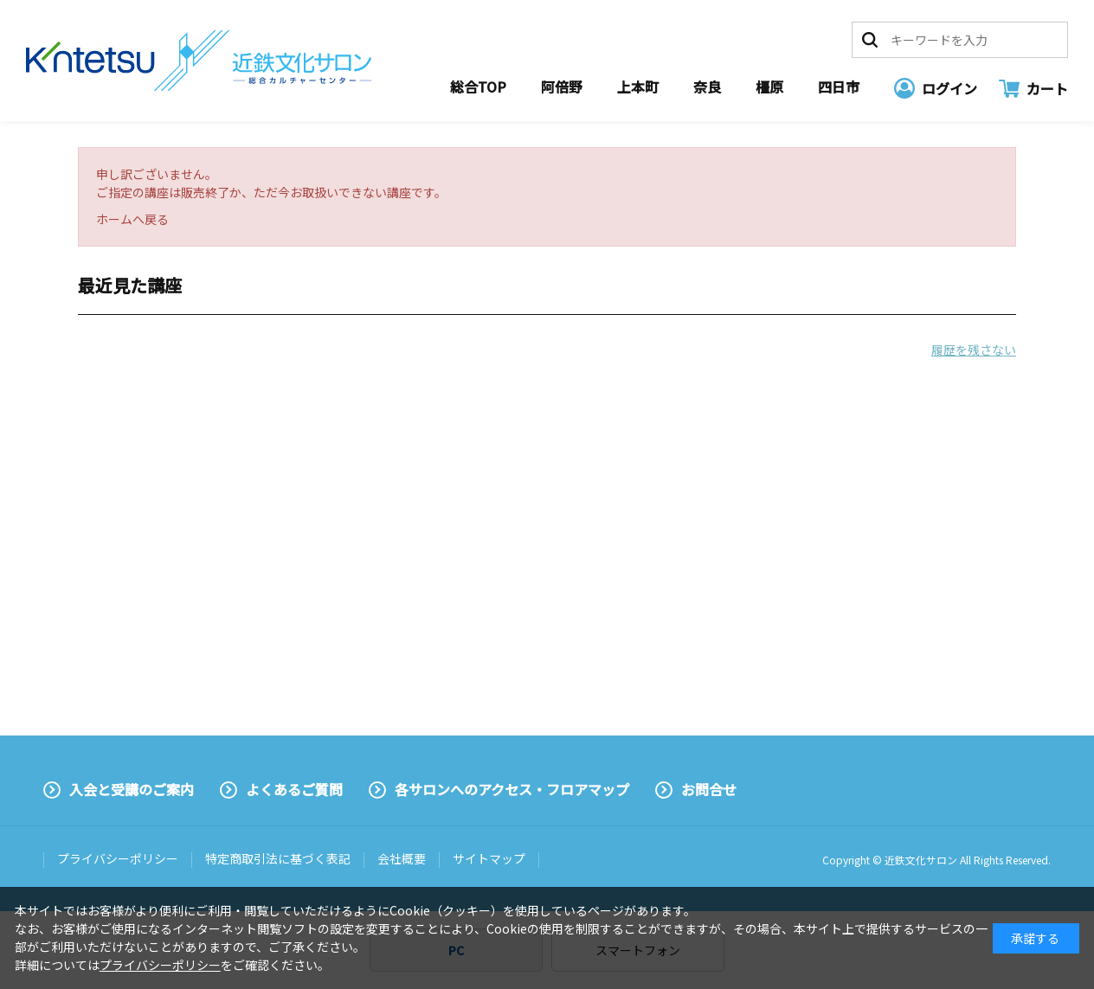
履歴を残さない (973, 349)
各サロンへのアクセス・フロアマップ (512, 789)
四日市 (838, 86)
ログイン (949, 88)
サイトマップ (489, 858)
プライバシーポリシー (117, 858)
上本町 (638, 86)
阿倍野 (561, 86)
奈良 (707, 86)
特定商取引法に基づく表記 (278, 858)
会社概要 (401, 858)
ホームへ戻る (132, 219)
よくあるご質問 (294, 789)
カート (1047, 88)
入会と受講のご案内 (131, 789)
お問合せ (709, 789)
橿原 (769, 86)
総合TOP (478, 86)
